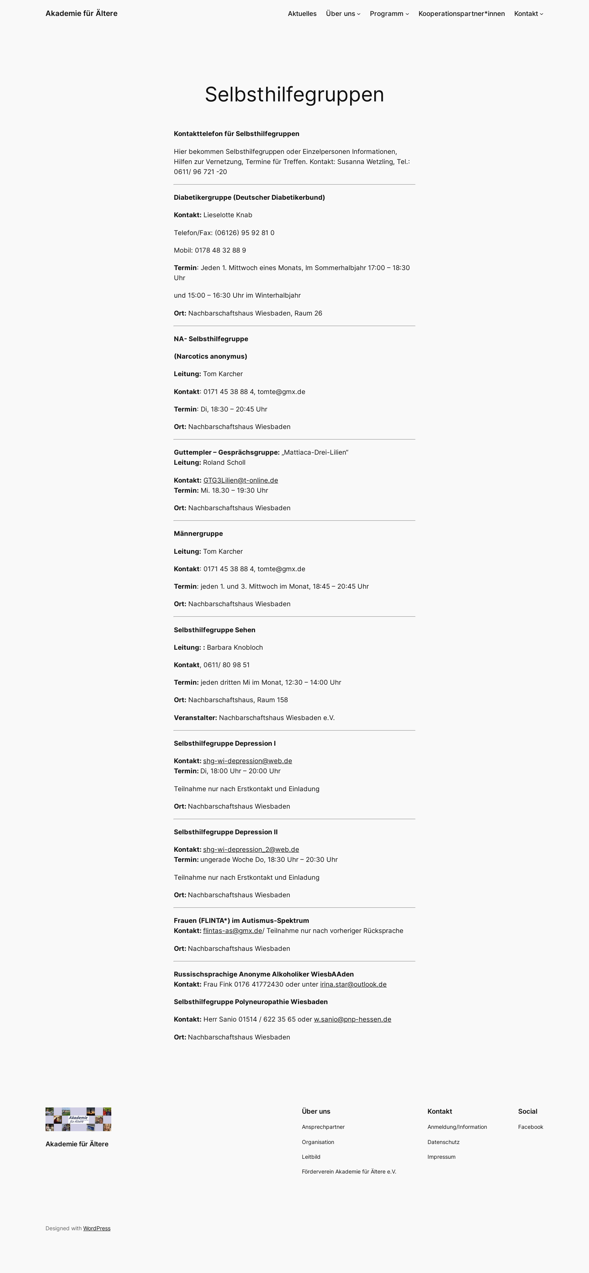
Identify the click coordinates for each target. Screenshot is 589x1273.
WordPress (96, 1228)
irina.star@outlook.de (353, 984)
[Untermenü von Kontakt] (541, 14)
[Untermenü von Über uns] (359, 14)
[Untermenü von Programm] (407, 14)
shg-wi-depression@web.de (247, 761)
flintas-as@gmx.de (232, 931)
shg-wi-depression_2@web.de (251, 849)
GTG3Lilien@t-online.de (240, 480)
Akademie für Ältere (81, 13)
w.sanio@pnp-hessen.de (352, 1019)
